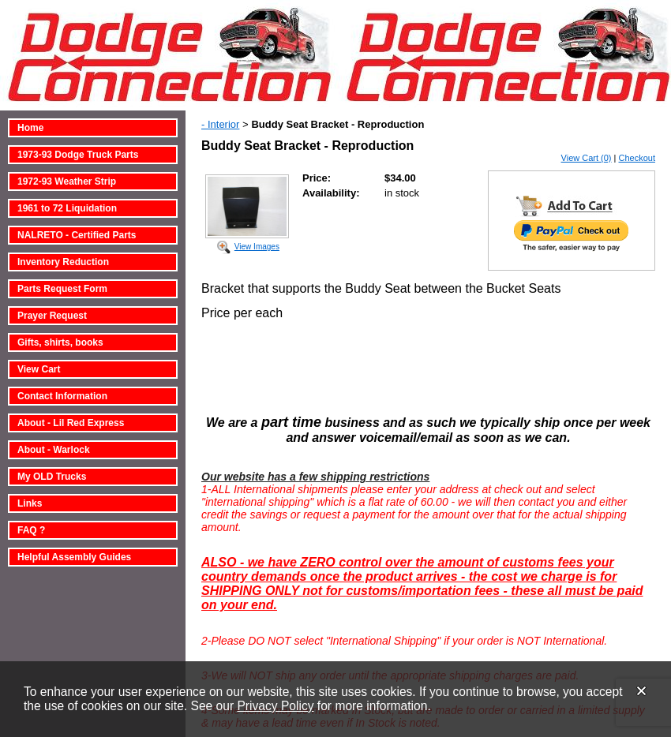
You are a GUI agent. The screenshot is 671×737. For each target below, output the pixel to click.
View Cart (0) (586, 158)
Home (30, 127)
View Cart (38, 369)
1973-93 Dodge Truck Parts (77, 154)
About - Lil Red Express (70, 422)
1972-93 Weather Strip (66, 181)
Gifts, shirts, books (60, 342)
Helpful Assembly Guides (74, 557)
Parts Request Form (62, 288)
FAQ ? (31, 530)
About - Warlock (53, 449)
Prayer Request (52, 315)
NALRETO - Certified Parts (76, 235)
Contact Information (62, 396)
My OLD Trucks (51, 476)
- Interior (220, 124)
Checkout (637, 158)
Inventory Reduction (63, 261)
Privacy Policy (275, 706)
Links (29, 503)
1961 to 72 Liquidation (67, 208)
